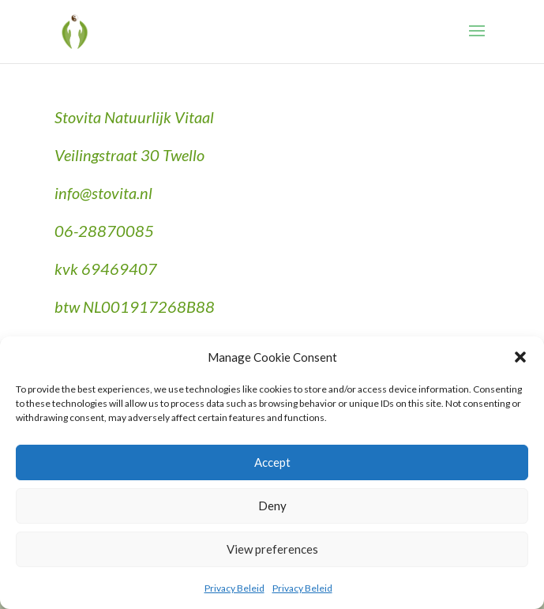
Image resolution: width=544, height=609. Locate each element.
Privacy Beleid (234, 588)
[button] (520, 357)
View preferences (272, 549)
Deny (272, 505)
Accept (272, 462)
